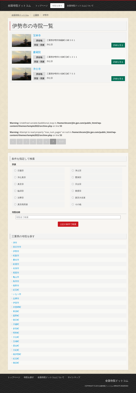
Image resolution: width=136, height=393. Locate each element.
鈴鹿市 (16, 264)
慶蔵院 (37, 52)
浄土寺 (37, 69)
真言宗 (21, 184)
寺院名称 (16, 212)
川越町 (16, 324)
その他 (78, 204)
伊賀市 (16, 302)
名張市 (16, 268)
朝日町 (16, 319)
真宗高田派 (23, 204)
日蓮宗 (21, 170)
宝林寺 (37, 35)
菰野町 (16, 315)
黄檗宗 (78, 190)
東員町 (16, 311)
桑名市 (16, 259)
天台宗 (78, 184)
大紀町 (16, 350)
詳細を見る (118, 45)
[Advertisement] (29, 105)
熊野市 (16, 285)
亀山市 (16, 277)
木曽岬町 (17, 307)
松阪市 (16, 255)
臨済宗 (21, 190)
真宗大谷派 (80, 197)
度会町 (16, 345)
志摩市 (16, 298)
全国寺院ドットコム (19, 5)
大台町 (16, 337)
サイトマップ (74, 377)
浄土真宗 (22, 177)
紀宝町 (16, 289)
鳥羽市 (16, 281)
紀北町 (16, 358)
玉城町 (16, 341)
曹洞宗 (78, 177)
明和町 (16, 332)
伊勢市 (16, 251)
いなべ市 (17, 294)
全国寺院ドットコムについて (80, 5)
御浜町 (16, 362)
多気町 (16, 328)
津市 (15, 242)
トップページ (41, 5)
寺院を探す (57, 5)
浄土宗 (78, 170)
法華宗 (21, 197)
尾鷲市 (16, 272)
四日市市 (17, 246)
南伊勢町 (17, 354)
